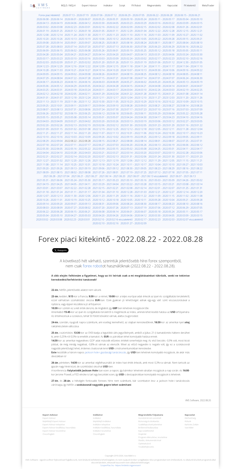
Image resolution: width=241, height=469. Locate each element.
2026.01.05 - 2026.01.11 (106, 31)
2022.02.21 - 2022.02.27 (50, 156)
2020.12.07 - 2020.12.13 (50, 196)
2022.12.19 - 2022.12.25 (106, 129)
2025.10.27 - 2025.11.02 (189, 35)
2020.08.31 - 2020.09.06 (106, 203)
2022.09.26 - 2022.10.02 (106, 137)
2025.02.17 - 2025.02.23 (161, 58)
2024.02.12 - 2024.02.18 (50, 93)
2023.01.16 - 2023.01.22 (189, 125)
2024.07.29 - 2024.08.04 (50, 78)
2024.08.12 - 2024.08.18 (161, 74)
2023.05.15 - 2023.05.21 (50, 117)
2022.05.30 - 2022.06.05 (50, 148)
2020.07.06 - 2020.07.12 (161, 207)
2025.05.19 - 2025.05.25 (133, 50)
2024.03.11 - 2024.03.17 (106, 89)
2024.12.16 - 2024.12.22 (78, 66)
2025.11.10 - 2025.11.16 (133, 35)
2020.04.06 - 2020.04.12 (133, 215)
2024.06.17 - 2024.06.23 (50, 82)
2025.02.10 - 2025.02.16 (189, 58)
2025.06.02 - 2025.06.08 (78, 50)
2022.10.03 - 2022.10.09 (78, 137)
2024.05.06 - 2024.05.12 (50, 86)
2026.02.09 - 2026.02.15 (133, 27)
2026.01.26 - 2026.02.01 (189, 27)
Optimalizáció (144, 443)
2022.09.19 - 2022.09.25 (133, 137)
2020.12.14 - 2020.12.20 (189, 192)
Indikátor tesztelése (102, 430)
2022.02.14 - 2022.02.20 (78, 156)
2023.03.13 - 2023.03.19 (133, 121)
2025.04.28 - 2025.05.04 (50, 54)
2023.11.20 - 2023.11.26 (189, 97)
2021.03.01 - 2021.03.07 (50, 188)
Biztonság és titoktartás (148, 421)
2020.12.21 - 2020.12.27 (161, 192)
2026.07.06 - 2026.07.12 (104, 15)
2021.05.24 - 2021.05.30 (78, 180)
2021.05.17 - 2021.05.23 (106, 180)
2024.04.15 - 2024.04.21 (133, 86)
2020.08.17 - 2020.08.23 (161, 203)
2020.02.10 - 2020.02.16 (106, 223)
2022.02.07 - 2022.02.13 (106, 156)
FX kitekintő (190, 5)
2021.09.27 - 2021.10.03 (189, 164)
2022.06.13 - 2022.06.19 (161, 145)
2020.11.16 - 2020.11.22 (133, 196)
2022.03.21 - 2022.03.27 (106, 152)
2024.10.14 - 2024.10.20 (106, 70)
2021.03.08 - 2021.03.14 (189, 184)
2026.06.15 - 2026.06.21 (187, 15)
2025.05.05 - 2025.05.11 (189, 50)
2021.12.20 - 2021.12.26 (78, 160)
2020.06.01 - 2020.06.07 (133, 211)
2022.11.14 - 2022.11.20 (78, 133)
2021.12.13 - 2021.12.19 (106, 160)
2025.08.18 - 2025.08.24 (133, 42)
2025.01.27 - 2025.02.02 (78, 62)
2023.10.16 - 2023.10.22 (161, 101)
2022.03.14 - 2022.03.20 (133, 152)
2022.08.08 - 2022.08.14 (133, 141)
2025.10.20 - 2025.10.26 (50, 39)
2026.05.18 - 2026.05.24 (133, 19)
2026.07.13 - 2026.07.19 (76, 15)
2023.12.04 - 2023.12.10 (133, 97)
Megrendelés (154, 5)
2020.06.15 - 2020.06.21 (78, 211)
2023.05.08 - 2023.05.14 (78, 117)
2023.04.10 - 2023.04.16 (189, 117)
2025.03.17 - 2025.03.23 (50, 58)
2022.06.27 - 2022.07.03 (106, 145)
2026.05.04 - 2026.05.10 (189, 19)
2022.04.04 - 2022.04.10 (50, 152)
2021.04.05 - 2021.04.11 (78, 184)
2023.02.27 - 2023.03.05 (189, 121)
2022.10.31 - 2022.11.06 (133, 133)
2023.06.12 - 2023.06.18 (106, 113)
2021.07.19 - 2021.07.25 (133, 172)
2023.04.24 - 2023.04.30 (133, 117)
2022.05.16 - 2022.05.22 (78, 148)
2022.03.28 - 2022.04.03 (78, 152)
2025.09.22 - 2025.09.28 (161, 39)
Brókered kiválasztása (148, 427)
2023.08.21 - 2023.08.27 (161, 105)
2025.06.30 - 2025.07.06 (133, 46)
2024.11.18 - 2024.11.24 (133, 66)
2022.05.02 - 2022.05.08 (133, 148)
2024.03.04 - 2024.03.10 (133, 89)
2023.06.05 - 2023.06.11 (133, 113)
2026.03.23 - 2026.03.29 (133, 23)
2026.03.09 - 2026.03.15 (189, 23)
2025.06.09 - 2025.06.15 (50, 50)
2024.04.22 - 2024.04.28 (106, 86)
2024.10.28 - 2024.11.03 (50, 70)
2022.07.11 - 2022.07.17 (78, 145)
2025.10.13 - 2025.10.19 (78, 39)
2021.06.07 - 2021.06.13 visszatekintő (147, 176)
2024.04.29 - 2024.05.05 (78, 86)
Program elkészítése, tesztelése (152, 437)
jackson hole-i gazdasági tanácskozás (105, 352)
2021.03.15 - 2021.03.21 (161, 184)
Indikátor (108, 5)
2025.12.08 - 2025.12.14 (50, 35)
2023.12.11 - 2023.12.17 (106, 97)
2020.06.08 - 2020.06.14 (106, 211)
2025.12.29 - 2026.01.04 (133, 31)
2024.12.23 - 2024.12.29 (50, 66)
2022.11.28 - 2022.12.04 (189, 129)
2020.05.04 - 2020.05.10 (50, 215)
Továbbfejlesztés (146, 446)
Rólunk (188, 421)
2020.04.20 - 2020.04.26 (106, 215)
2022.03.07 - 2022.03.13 (161, 152)
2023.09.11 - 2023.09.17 (78, 105)
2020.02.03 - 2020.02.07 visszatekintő (182, 219)
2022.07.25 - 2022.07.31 (189, 141)
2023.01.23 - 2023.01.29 (161, 125)
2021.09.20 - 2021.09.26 (50, 168)
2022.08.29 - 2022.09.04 (50, 141)
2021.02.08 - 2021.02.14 (133, 188)
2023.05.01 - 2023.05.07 (106, 117)
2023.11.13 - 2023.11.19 (50, 101)
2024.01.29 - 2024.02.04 (106, 93)
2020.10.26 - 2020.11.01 (50, 200)
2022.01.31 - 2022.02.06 (133, 156)
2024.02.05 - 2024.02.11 (78, 93)
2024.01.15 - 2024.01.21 (161, 93)
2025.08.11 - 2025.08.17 (161, 42)
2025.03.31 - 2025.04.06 (161, 54)
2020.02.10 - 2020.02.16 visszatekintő (112, 219)
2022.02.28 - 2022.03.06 (189, 152)
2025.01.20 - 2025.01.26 (106, 62)
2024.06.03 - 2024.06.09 (106, 82)
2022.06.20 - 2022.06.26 (133, 145)
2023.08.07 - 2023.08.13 (50, 109)
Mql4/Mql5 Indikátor (102, 421)
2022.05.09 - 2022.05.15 (106, 148)
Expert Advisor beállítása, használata (59, 427)
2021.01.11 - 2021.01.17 (78, 192)
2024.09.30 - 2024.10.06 (161, 70)
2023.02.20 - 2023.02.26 (50, 125)
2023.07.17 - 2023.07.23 (133, 109)
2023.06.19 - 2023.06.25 (78, 113)
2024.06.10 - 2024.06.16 (78, 82)
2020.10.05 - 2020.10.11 (133, 200)
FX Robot (136, 5)
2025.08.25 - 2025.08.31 (106, 42)
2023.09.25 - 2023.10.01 (50, 105)
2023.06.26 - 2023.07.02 (50, 113)
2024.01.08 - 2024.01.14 (189, 93)
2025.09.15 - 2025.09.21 (189, 39)
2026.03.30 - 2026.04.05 (106, 23)
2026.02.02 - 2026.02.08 (161, 27)
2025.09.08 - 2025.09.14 (50, 42)
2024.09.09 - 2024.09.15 (50, 74)
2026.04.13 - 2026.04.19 (50, 23)
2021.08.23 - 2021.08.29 (161, 168)
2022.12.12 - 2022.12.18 (133, 129)
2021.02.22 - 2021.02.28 (78, 188)
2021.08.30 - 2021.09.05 (133, 168)
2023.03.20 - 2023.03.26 (106, 121)
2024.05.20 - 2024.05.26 (161, 82)
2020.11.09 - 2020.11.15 (161, 196)
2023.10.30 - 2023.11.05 (106, 101)
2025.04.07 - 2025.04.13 (133, 54)
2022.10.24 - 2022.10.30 (161, 133)
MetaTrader (208, 5)
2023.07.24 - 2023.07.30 (106, 109)
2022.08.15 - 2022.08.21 (106, 141)
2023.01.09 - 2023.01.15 (50, 129)
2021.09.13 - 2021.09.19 (78, 168)
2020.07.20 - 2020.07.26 (106, 207)
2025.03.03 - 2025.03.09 (106, 58)
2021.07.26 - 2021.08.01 (106, 172)
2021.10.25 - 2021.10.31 (78, 164)
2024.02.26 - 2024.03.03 (161, 89)
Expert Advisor (89, 5)
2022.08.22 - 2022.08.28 (78, 141)
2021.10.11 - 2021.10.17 (133, 164)
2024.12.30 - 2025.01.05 (189, 62)
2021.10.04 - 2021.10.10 (161, 164)
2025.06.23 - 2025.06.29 (161, 46)
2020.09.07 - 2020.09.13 (78, 203)
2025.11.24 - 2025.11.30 (78, 35)
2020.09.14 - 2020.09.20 (50, 203)
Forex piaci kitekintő (49, 15)
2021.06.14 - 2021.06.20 (112, 176)
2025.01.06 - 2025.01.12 (161, 62)
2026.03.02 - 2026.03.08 (50, 27)
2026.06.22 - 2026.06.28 (159, 15)
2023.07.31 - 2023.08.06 (78, 109)
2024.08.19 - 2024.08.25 (133, 74)
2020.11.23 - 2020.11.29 (106, 196)
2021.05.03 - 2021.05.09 (161, 180)
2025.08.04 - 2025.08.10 (189, 42)
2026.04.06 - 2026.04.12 (78, 23)
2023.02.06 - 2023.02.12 (106, 125)
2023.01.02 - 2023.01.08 (78, 129)
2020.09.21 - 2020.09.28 (189, 200)
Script (122, 5)
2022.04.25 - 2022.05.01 (161, 148)
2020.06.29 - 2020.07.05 (189, 207)
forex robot (92, 265)
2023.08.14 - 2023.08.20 (189, 105)
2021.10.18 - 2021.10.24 (106, 164)
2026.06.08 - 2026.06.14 (50, 19)
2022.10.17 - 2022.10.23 (189, 133)
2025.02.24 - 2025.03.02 (133, 58)
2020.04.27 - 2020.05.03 (78, 215)
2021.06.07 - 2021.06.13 (183, 176)
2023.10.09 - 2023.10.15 (189, 101)
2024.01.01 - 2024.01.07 (50, 97)
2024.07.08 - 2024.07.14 (133, 78)
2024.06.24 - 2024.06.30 (189, 78)
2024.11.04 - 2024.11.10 (189, 66)
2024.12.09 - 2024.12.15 (106, 66)
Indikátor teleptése (101, 424)
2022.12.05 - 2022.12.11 (161, 129)
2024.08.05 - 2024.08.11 (189, 74)
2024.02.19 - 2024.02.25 (189, 89)
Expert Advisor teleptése (54, 424)
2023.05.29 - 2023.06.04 (161, 113)
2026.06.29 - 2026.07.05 (131, 15)
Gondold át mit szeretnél (149, 418)
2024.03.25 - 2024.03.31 (50, 89)
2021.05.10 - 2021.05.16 (133, 180)
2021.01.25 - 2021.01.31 (189, 188)
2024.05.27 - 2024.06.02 (133, 82)
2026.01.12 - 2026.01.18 (78, 31)
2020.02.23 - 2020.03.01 (77, 219)
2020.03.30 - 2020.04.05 (161, 215)
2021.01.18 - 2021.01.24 (50, 192)
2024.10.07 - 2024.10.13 (133, 70)
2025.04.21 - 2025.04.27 (78, 54)
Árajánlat (142, 434)
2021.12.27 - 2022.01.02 (50, 160)
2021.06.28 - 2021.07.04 (56, 176)
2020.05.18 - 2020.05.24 (161, 211)
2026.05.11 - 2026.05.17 (161, 19)
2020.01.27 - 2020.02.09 (133, 223)
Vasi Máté (189, 427)
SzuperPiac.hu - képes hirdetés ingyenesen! (120, 465)
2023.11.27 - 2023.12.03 (161, 97)
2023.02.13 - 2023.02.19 (78, 125)
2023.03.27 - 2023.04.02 (78, 121)
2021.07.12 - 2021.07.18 (161, 172)
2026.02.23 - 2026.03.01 (78, 27)
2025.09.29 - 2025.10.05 (133, 39)
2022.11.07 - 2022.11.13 (106, 133)
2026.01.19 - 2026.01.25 (50, 31)
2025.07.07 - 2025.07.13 (106, 46)
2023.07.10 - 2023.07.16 (161, 109)
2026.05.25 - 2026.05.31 (106, 19)
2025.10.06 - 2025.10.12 (106, 39)
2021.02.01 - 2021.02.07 (161, 188)
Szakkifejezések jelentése (150, 424)
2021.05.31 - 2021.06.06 (50, 180)
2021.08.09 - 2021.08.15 (50, 172)
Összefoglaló (48, 434)
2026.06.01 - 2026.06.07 (78, 19)
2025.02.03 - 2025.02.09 (50, 62)
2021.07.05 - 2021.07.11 (189, 172)
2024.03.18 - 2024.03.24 (78, 89)
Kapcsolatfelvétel (146, 430)
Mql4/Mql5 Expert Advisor (54, 421)
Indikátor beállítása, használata (107, 427)
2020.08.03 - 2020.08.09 (50, 207)
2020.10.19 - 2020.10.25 (78, 200)
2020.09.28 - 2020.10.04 (161, 200)
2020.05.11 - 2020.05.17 (189, 211)
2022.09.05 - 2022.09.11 (189, 137)
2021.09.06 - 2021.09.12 (106, 168)
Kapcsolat (173, 5)
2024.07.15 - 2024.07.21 (106, 78)
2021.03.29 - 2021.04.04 (106, 184)
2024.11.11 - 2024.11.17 (161, 66)
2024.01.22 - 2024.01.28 (133, 93)
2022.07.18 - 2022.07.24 (50, 145)
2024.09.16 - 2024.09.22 (189, 70)
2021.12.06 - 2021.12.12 (133, 160)
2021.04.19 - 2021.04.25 (50, 184)
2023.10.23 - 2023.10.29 (133, 101)
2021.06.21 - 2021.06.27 (84, 176)
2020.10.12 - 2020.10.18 (106, 200)
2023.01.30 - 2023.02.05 (133, 125)
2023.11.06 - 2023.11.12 (78, 101)
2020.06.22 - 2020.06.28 (50, 211)
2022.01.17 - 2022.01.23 (189, 156)
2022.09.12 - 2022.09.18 (161, 137)
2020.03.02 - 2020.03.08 (49, 219)
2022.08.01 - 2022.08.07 (161, 141)
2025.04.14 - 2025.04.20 (106, 54)
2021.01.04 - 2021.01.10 (106, 192)
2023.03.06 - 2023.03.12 (161, 121)
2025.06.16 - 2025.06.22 (189, 46)
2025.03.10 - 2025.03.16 (78, 58)
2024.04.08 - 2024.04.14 (161, 86)
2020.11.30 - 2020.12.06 (78, 196)
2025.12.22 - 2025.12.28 (161, 31)
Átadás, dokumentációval (149, 440)
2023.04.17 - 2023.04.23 (161, 117)
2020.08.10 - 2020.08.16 (189, 203)
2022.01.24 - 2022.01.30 (161, 156)
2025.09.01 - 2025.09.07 (78, 42)
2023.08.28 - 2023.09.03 (133, 105)
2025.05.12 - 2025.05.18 (161, 50)
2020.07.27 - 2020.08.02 (78, 207)
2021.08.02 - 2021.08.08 (78, 172)
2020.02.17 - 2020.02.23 (147, 219)
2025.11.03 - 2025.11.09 (161, 35)
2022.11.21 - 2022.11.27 (50, 133)
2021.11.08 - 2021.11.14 (50, 164)
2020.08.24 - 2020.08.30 (133, 203)
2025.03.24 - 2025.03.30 (189, 54)
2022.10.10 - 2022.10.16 (50, 137)
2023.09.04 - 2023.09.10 (106, 105)
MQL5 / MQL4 (68, 5)
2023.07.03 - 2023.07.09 (189, 109)
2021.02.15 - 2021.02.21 (106, 188)
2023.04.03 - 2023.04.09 (50, 121)
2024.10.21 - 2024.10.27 (78, 70)
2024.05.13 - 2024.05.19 (189, 82)
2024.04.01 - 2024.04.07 (189, 86)
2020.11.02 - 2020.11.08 (189, 196)
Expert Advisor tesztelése (54, 430)
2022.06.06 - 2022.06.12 (189, 145)
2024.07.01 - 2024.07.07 (161, 78)
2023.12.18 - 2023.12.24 (78, 97)
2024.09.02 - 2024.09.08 (78, 74)
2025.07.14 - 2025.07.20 (78, 46)
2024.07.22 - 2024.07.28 (78, 78)
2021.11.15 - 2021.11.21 (189, 160)
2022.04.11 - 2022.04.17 (189, 148)
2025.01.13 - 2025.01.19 (133, 62)
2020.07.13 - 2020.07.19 (133, 207)
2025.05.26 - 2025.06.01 (106, 50)
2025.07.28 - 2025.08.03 (50, 46)
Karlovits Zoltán (192, 424)
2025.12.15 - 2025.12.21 (189, 31)
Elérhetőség (190, 418)
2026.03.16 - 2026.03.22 (161, 23)
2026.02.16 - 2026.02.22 (106, 27)
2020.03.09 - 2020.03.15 (189, 215)
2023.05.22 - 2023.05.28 (189, 113)
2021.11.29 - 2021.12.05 (161, 160)
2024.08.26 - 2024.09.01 (106, 74)
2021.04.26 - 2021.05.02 (189, 180)
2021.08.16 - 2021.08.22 (189, 168)
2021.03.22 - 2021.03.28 (133, 184)
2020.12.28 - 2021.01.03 (133, 192)
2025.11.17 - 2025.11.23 (106, 35)
